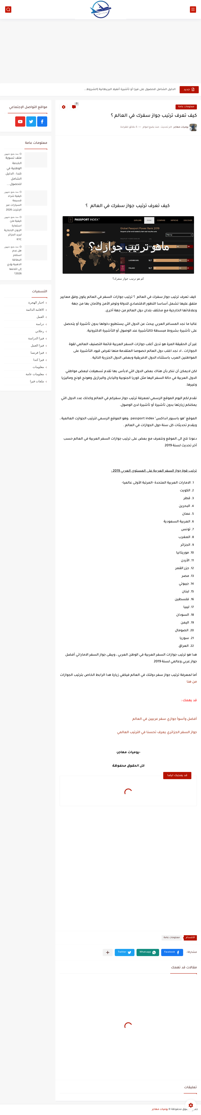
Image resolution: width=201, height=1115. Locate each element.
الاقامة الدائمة (35, 309)
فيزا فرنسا (37, 352)
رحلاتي (39, 331)
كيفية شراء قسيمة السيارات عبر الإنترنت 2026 (14, 203)
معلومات (38, 367)
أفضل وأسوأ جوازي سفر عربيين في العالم (164, 719)
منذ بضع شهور (11, 153)
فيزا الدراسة (36, 338)
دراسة (40, 324)
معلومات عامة (186, 107)
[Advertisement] (100, 51)
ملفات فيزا (37, 381)
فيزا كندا (38, 359)
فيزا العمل (37, 345)
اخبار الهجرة (36, 302)
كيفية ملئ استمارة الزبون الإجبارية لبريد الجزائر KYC (13, 230)
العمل (40, 316)
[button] (172, 952)
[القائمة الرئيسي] (193, 9)
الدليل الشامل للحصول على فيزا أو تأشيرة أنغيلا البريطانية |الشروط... (130, 89)
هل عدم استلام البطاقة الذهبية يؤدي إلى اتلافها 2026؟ (14, 262)
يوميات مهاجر (160, 1109)
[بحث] (8, 9)
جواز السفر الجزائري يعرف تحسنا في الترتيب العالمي (156, 732)
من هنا (191, 682)
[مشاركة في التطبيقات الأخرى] (108, 952)
